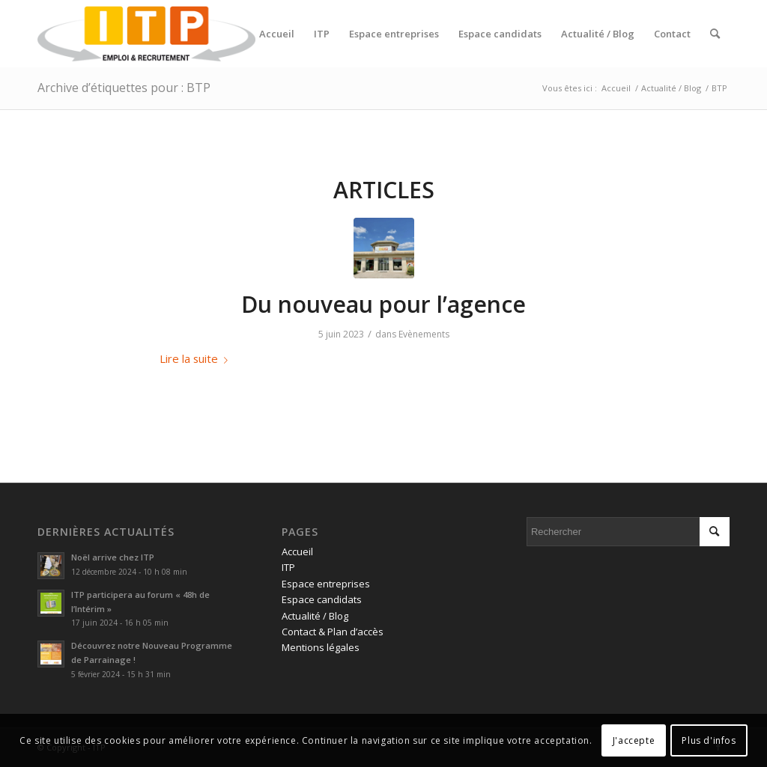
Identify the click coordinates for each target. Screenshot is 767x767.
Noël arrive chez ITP (112, 557)
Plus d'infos (709, 740)
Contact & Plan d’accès (333, 631)
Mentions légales (321, 647)
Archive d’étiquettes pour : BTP (123, 87)
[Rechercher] (715, 33)
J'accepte (634, 740)
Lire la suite (197, 358)
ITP (288, 567)
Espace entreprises (326, 583)
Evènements (423, 334)
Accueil (297, 551)
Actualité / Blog (315, 616)
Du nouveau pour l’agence (383, 304)
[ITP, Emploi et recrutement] (146, 33)
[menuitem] (276, 33)
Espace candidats (322, 599)
